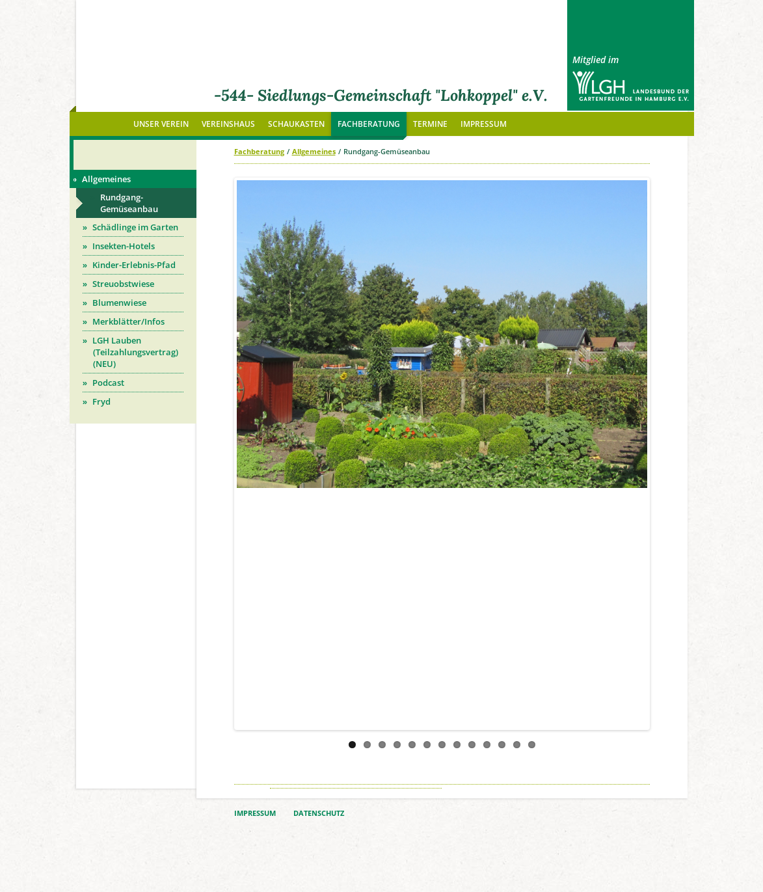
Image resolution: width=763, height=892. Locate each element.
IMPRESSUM (255, 813)
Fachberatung (259, 151)
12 (516, 744)
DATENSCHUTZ (318, 813)
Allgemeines (314, 151)
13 (531, 744)
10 (486, 744)
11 (501, 744)
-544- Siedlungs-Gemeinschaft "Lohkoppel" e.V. (381, 95)
